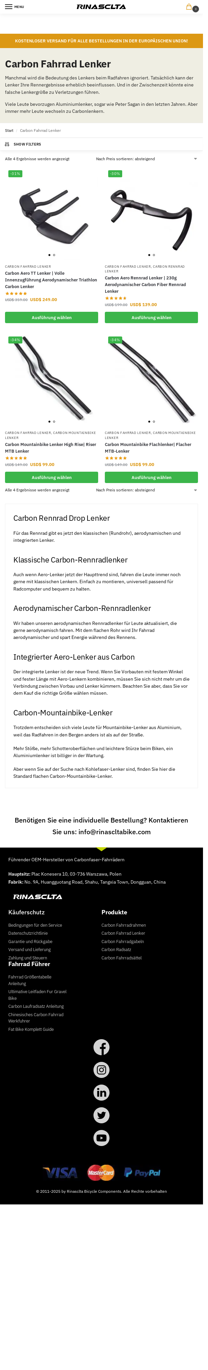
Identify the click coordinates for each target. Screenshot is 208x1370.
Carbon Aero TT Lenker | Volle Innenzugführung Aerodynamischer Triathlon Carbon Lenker (51, 279)
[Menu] (15, 7)
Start (9, 130)
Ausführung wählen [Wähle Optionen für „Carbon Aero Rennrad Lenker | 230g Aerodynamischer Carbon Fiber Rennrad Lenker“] (152, 317)
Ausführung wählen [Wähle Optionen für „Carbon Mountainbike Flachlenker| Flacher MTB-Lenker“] (152, 477)
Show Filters (22, 144)
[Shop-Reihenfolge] (147, 159)
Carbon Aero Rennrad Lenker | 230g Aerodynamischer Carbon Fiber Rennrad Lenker (145, 284)
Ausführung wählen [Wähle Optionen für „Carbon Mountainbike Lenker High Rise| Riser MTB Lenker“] (52, 477)
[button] (190, 7)
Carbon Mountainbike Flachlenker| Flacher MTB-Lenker (148, 447)
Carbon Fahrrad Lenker (28, 266)
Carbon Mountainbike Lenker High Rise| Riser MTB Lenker (50, 447)
